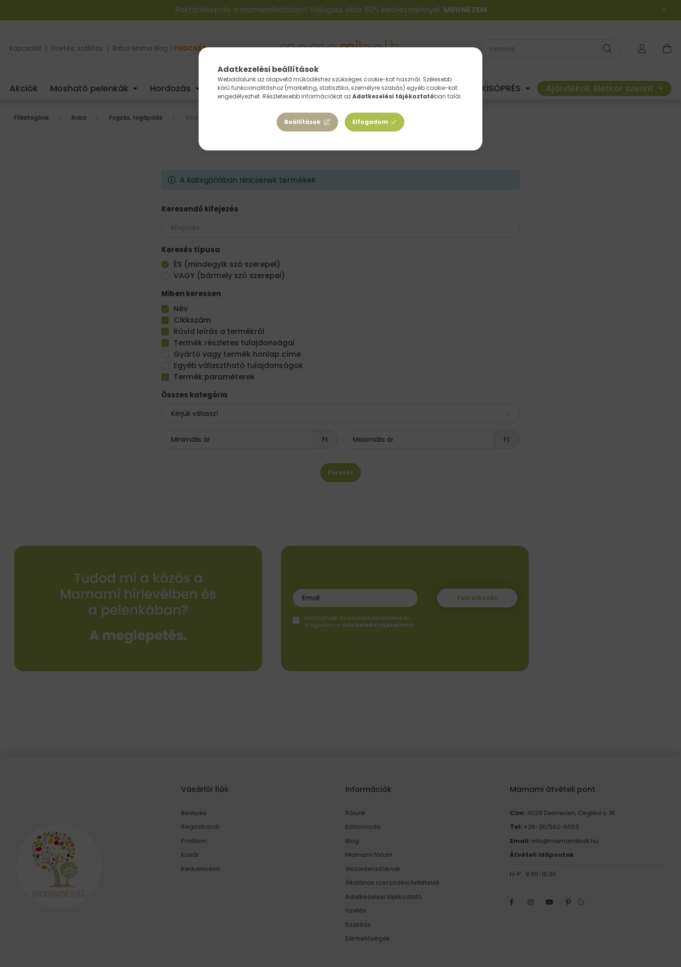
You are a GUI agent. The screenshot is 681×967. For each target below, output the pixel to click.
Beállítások (302, 122)
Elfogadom (370, 122)
